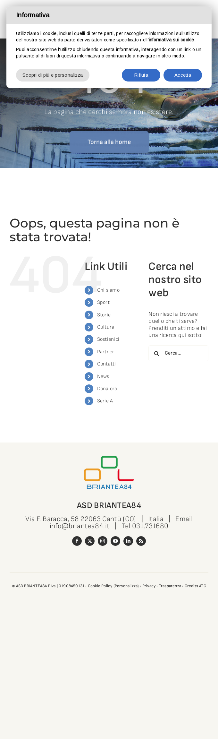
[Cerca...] (178, 353)
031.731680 (150, 526)
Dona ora (107, 389)
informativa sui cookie (171, 39)
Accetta (182, 75)
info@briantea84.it (80, 526)
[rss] (141, 541)
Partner (105, 352)
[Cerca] (156, 353)
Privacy (148, 586)
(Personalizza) (126, 586)
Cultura (105, 327)
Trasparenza (170, 586)
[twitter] (90, 541)
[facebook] (77, 541)
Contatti (106, 364)
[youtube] (115, 541)
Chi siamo (108, 290)
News (103, 377)
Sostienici (108, 339)
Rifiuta (141, 75)
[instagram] (102, 541)
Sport (103, 302)
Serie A (105, 401)
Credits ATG (195, 586)
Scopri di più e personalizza (52, 75)
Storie (104, 315)
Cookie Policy (100, 586)
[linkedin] (128, 541)
